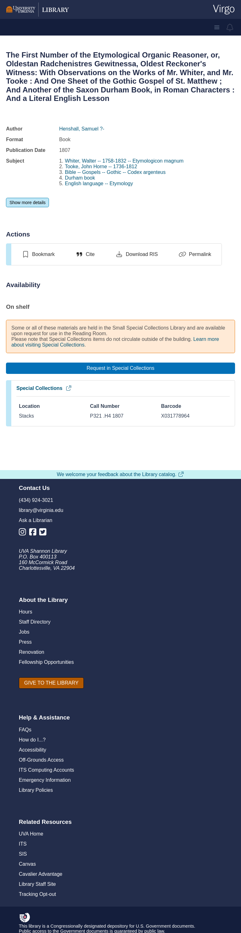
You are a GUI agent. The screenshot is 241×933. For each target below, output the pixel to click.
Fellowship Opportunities (46, 662)
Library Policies (36, 790)
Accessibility (32, 750)
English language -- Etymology (99, 183)
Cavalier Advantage (40, 874)
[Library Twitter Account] (44, 533)
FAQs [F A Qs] (25, 729)
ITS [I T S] (23, 844)
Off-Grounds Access (41, 760)
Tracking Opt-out (37, 894)
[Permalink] (195, 254)
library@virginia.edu (41, 510)
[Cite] (85, 254)
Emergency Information (45, 780)
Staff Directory (35, 622)
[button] (216, 27)
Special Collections (44, 388)
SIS (23, 854)
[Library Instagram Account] (24, 533)
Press (25, 642)
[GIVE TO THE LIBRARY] (51, 683)
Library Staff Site (37, 884)
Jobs (24, 632)
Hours (25, 611)
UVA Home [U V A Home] (31, 833)
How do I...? (32, 739)
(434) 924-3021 (36, 500)
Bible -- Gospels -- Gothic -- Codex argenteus (115, 172)
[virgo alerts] (230, 27)
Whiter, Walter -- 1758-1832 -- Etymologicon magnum (124, 161)
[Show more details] (27, 202)
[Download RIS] (136, 254)
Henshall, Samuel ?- (81, 128)
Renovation (31, 652)
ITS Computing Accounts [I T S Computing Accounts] (46, 770)
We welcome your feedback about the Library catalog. (120, 474)
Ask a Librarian (35, 520)
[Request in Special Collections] (120, 368)
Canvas (27, 864)
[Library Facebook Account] (34, 533)
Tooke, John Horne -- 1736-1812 (101, 166)
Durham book (80, 177)
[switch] (38, 254)
